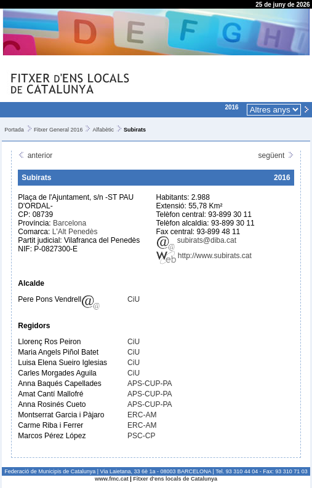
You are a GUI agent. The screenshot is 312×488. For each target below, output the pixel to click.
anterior (35, 155)
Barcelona (69, 223)
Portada (14, 130)
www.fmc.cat (112, 479)
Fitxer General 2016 (58, 130)
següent (276, 155)
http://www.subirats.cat (204, 255)
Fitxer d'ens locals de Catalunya (175, 479)
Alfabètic (103, 130)
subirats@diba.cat (196, 240)
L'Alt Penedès (75, 231)
